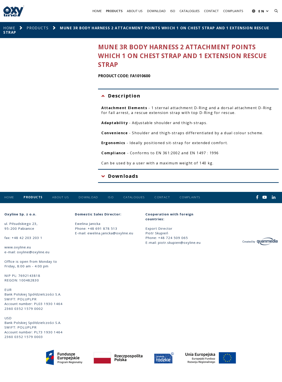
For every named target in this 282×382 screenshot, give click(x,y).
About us (135, 11)
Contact (211, 11)
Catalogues (190, 11)
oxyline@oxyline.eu (33, 252)
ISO (172, 11)
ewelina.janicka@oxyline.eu (110, 233)
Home (97, 11)
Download (156, 11)
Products (114, 11)
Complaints (233, 11)
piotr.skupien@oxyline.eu (179, 242)
